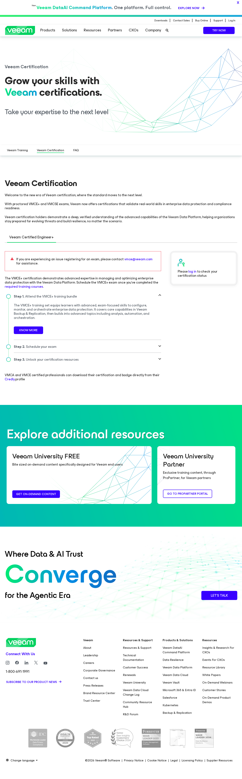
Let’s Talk (219, 595)
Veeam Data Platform (177, 667)
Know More (28, 329)
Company (153, 30)
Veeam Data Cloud (175, 674)
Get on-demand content (36, 493)
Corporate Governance (99, 670)
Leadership (90, 654)
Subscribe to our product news (32, 681)
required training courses (24, 286)
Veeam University (134, 682)
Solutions (69, 30)
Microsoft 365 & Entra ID (179, 689)
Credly (10, 379)
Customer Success (135, 667)
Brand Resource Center (99, 692)
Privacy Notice (133, 760)
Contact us (90, 677)
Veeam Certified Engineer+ (31, 237)
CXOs (133, 30)
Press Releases (93, 685)
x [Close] (238, 2)
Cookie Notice (157, 760)
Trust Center (91, 700)
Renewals (129, 674)
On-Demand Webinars (217, 682)
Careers (88, 662)
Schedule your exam (35, 346)
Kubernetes (170, 704)
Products (47, 30)
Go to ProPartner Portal (187, 493)
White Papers (211, 674)
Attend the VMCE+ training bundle (45, 296)
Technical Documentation (133, 657)
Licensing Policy (192, 760)
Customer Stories (214, 689)
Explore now (189, 7)
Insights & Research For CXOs (218, 649)
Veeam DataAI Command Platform (176, 649)
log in (192, 271)
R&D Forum (130, 713)
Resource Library (213, 667)
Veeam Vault (171, 682)
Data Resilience (173, 659)
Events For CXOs (213, 659)
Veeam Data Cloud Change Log (135, 692)
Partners (115, 30)
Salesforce (170, 697)
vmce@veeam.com (138, 259)
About (87, 647)
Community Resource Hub (137, 704)
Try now (219, 30)
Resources (92, 30)
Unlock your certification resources (46, 359)
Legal (174, 760)
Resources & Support (137, 647)
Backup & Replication (177, 712)
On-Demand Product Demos (216, 699)
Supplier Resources (220, 760)
